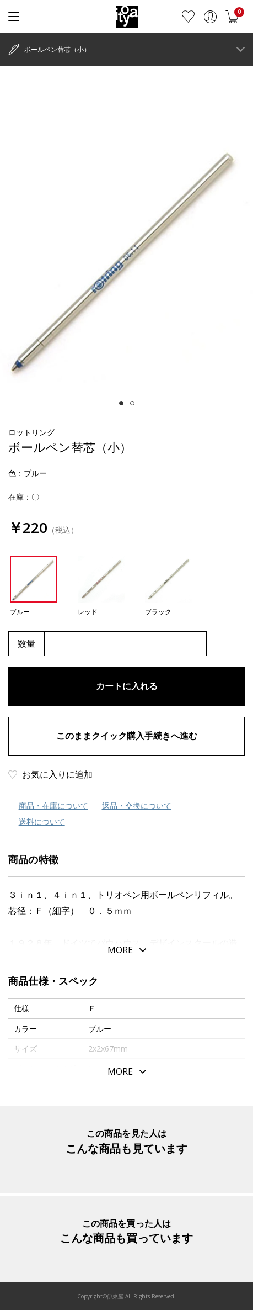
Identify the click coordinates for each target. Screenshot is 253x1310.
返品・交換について (136, 805)
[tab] (121, 403)
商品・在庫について (53, 805)
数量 (26, 643)
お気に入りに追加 (57, 774)
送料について (42, 821)
